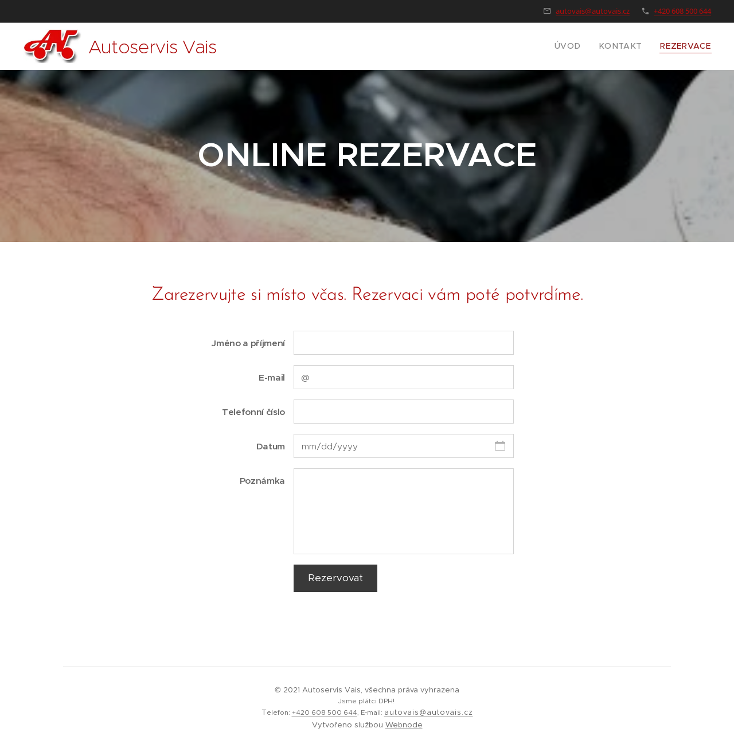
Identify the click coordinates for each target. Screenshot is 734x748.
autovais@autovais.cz (593, 11)
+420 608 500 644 (682, 11)
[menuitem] (581, 46)
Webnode (404, 725)
